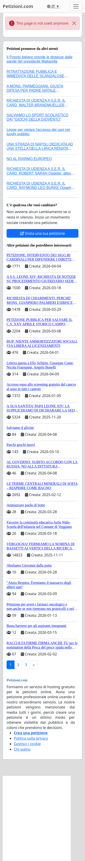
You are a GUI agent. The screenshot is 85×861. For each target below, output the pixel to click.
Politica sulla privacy (31, 738)
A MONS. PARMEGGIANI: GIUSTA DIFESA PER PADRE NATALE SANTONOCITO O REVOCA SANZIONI (39, 90)
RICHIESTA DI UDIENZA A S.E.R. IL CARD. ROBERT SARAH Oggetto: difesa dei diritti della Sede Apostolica (40, 173)
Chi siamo (22, 749)
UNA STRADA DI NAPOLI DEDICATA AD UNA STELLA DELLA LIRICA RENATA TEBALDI (40, 148)
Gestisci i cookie (27, 743)
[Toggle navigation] (76, 6)
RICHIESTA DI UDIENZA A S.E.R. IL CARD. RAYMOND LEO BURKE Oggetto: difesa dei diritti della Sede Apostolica (40, 187)
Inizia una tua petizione (42, 233)
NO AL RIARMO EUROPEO (29, 159)
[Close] (74, 23)
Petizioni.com (18, 6)
